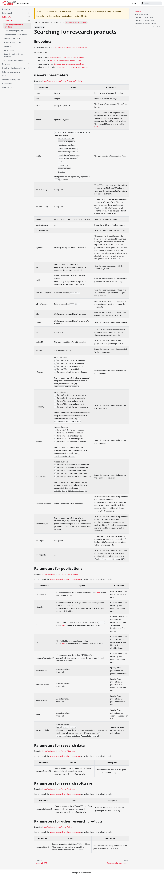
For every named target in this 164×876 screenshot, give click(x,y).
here (96, 127)
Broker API (7, 46)
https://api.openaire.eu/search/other (73, 67)
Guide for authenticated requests (13, 55)
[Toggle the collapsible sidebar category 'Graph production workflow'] (29, 68)
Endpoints (138, 11)
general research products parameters (65, 579)
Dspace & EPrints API (12, 42)
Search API (7, 21)
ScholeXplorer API (11, 38)
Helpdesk (7, 83)
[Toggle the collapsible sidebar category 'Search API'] (29, 21)
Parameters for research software (145, 24)
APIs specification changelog (15, 60)
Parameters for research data (144, 20)
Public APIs (6, 17)
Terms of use (8, 50)
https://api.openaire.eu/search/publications (66, 57)
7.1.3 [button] (132, 3)
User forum (8, 87)
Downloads (6, 64)
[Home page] (36, 22)
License (5, 76)
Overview (6, 9)
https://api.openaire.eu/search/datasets (66, 60)
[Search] (151, 3)
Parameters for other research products (147, 27)
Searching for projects (14, 31)
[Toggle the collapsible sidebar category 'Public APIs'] (29, 17)
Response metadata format (16, 34)
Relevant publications (11, 72)
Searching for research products (14, 25)
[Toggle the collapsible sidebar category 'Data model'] (29, 13)
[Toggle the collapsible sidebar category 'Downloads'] (29, 64)
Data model (7, 13)
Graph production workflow (13, 68)
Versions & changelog (11, 80)
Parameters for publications (144, 17)
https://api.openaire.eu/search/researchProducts (72, 47)
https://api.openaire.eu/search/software (69, 64)
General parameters (141, 14)
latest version (74, 16)
